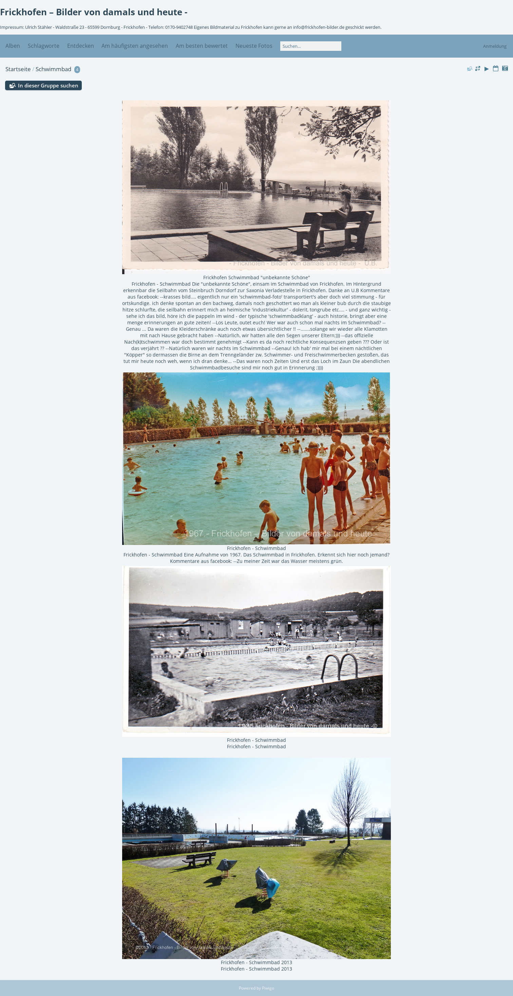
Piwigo (268, 988)
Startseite (18, 69)
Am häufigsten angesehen (134, 45)
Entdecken (80, 45)
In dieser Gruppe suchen (48, 85)
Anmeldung (495, 46)
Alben (12, 45)
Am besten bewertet (202, 45)
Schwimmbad (53, 69)
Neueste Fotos (253, 45)
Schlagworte (43, 45)
